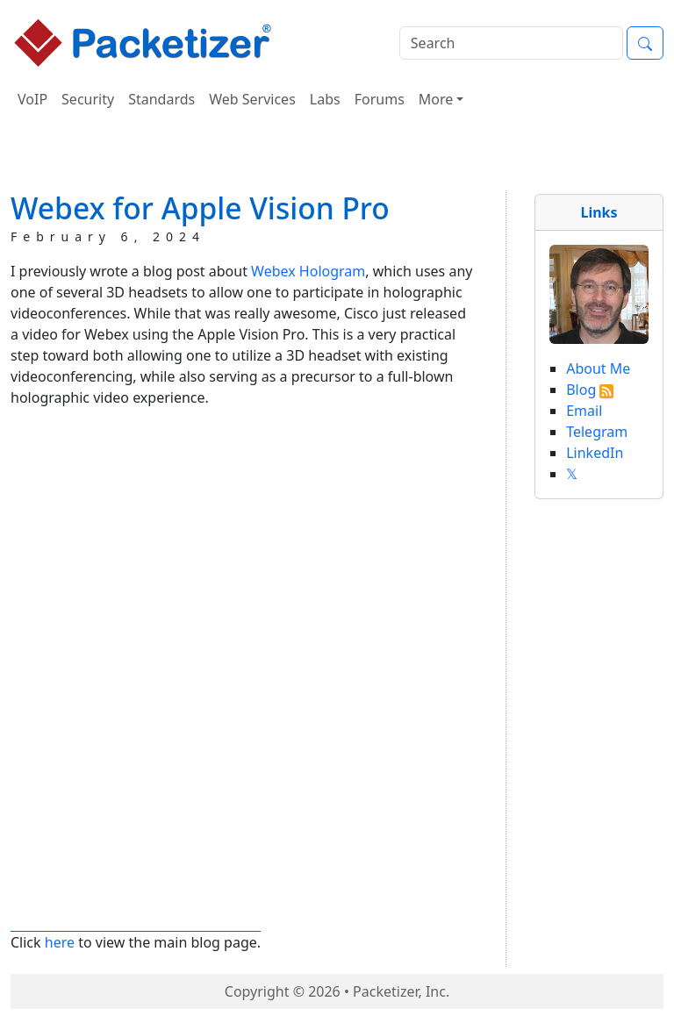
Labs (325, 99)
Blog (581, 389)
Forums (380, 99)
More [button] (436, 99)
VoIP (32, 99)
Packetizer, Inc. (401, 991)
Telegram (596, 431)
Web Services (252, 99)
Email (584, 410)
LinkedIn (594, 452)
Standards (161, 99)
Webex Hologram (308, 271)
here (60, 942)
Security (87, 99)
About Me (598, 368)
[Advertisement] (337, 157)
